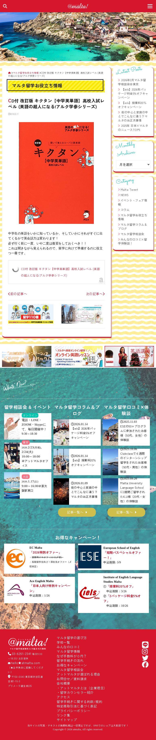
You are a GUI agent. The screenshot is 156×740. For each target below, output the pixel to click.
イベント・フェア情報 (132, 202)
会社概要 (63, 683)
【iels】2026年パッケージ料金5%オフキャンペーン (133, 93)
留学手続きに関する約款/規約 (79, 701)
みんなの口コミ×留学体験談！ (132, 241)
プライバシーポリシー (73, 710)
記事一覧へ (75, 512)
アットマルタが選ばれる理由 (78, 674)
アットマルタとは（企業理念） (83, 687)
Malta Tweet (129, 189)
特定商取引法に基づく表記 (77, 706)
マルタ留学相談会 (132, 234)
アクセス (63, 696)
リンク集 (63, 715)
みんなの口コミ (68, 646)
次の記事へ (95, 293)
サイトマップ (67, 719)
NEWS (125, 195)
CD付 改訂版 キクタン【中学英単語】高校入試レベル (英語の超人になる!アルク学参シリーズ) (60, 272)
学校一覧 (63, 642)
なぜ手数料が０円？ (72, 656)
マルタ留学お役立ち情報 (132, 217)
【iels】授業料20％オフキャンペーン (132, 105)
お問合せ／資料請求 (72, 678)
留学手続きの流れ (70, 660)
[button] (7, 356)
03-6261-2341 (21, 653)
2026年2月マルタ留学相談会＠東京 (132, 82)
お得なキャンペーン (72, 665)
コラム (125, 210)
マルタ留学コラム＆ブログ (132, 226)
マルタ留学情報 (68, 651)
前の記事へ (17, 293)
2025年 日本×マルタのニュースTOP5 (133, 128)
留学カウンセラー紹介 (77, 692)
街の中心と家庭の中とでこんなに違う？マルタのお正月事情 (133, 116)
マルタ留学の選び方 (72, 637)
